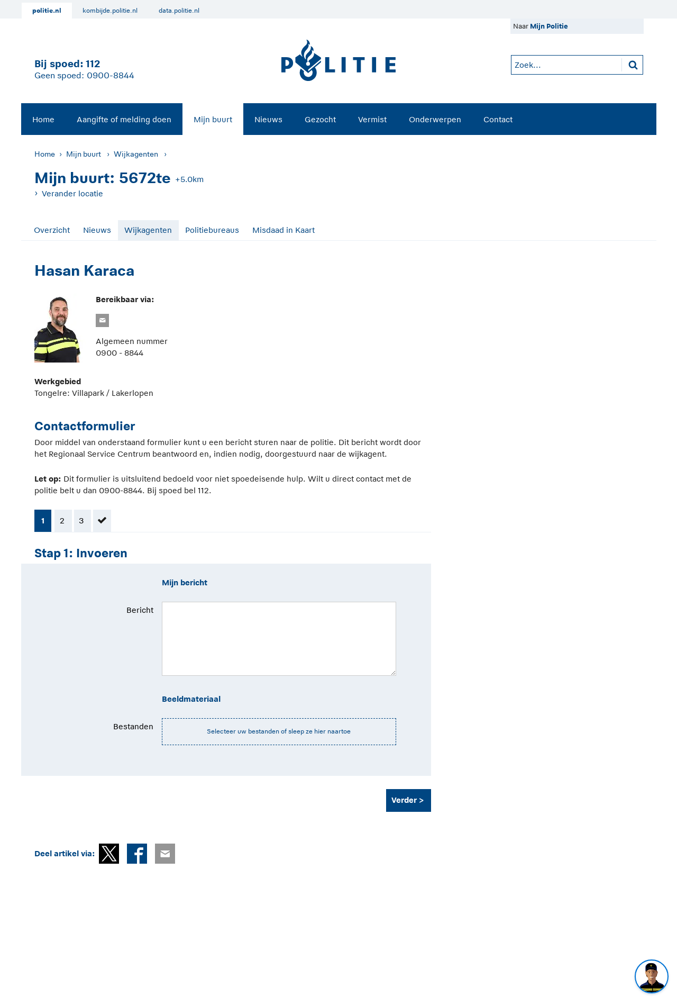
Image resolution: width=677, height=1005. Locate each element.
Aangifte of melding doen (124, 119)
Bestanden (133, 726)
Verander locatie (72, 193)
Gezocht (320, 119)
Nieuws (268, 119)
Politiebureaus (212, 230)
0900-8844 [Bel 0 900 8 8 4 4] (110, 75)
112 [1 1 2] (93, 63)
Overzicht (52, 230)
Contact (498, 119)
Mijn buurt (213, 119)
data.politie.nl (179, 10)
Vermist (372, 119)
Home (43, 119)
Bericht (139, 610)
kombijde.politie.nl (110, 10)
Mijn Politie (549, 26)
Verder (404, 800)
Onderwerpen (435, 119)
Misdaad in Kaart (283, 230)
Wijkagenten (136, 154)
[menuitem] (43, 119)
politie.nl (46, 10)
